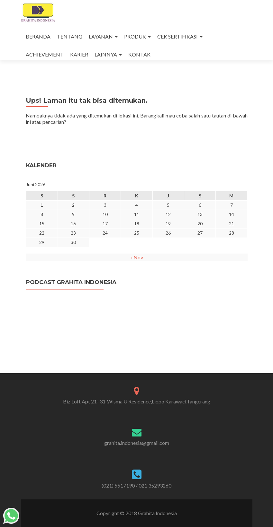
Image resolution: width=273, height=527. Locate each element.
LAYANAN (101, 36)
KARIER (79, 54)
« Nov (136, 257)
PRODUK (135, 36)
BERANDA (38, 36)
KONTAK (139, 54)
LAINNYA (106, 54)
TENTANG (69, 36)
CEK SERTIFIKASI (177, 36)
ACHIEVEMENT (45, 54)
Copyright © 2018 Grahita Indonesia (136, 513)
